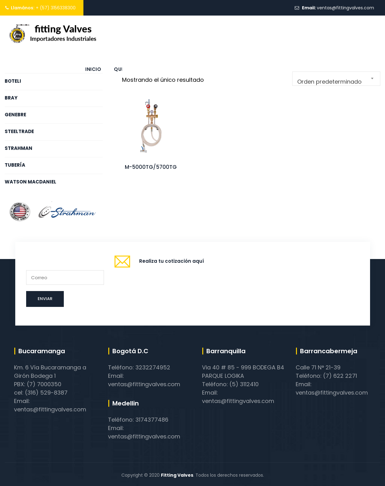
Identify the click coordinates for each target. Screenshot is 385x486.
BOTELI (13, 81)
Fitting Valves (177, 475)
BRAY (11, 98)
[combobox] (336, 79)
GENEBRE (15, 114)
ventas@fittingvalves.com (345, 8)
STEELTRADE (19, 131)
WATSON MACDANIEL (30, 181)
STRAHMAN (18, 148)
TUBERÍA (15, 165)
